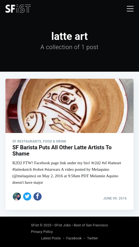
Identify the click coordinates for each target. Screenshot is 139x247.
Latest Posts (51, 238)
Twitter (92, 238)
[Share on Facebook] (37, 196)
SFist (35, 225)
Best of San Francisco (91, 225)
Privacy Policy (42, 232)
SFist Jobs (62, 225)
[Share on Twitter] (27, 196)
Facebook (74, 238)
